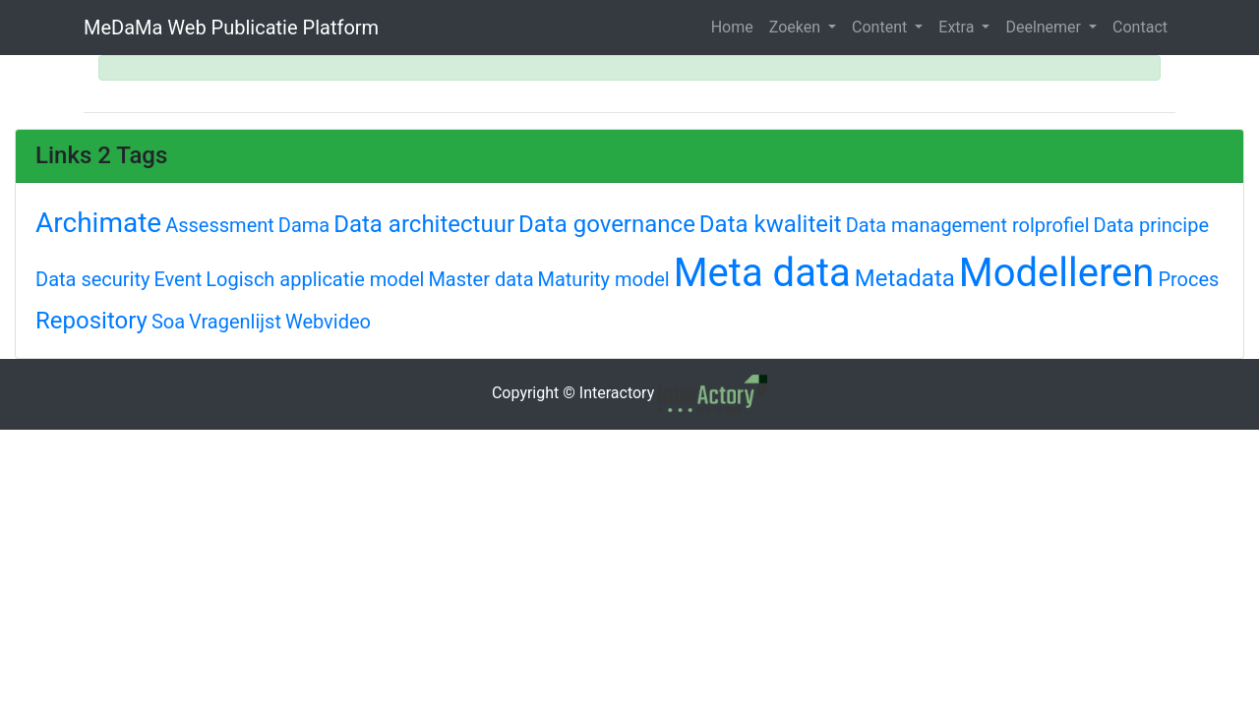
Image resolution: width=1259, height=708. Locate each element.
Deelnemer (1045, 27)
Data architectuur (423, 224)
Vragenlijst (235, 321)
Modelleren (1057, 273)
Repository (91, 320)
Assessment (219, 225)
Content (881, 27)
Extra (958, 27)
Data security (92, 279)
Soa (168, 321)
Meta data (762, 273)
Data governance (606, 224)
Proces (1188, 279)
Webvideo (328, 321)
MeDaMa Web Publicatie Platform (231, 27)
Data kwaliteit (770, 224)
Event (177, 279)
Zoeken (796, 27)
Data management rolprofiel (968, 225)
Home (732, 27)
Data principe (1151, 225)
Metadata (905, 278)
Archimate (98, 222)
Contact (1140, 27)
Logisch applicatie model (315, 279)
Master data (480, 279)
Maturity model (603, 279)
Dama (304, 225)
